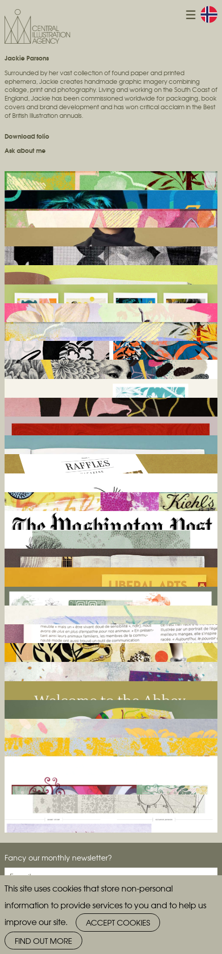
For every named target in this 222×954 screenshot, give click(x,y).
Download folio (27, 136)
